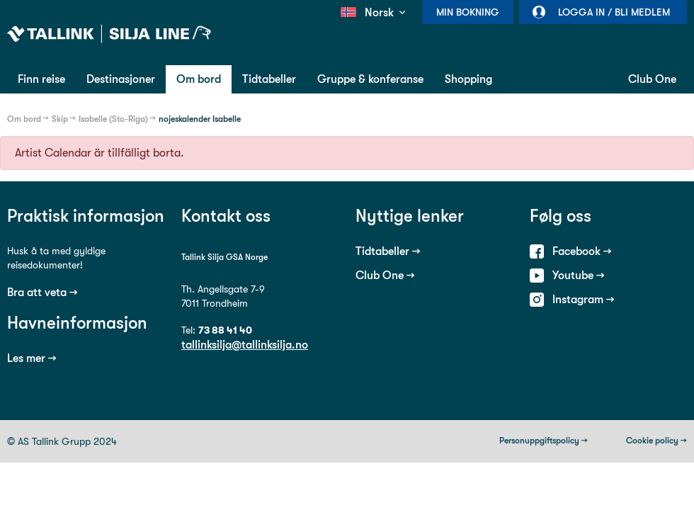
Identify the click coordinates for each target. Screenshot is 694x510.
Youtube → (578, 275)
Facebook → (582, 251)
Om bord (198, 79)
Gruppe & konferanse (370, 79)
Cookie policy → (656, 441)
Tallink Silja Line (109, 34)
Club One (652, 79)
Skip (60, 119)
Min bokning (467, 12)
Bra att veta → (42, 292)
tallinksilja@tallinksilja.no (244, 344)
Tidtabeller (269, 79)
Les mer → (32, 358)
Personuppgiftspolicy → (543, 441)
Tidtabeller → (388, 251)
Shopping (468, 79)
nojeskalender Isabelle (200, 119)
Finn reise (41, 79)
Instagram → (583, 299)
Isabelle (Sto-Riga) (113, 119)
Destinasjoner (120, 79)
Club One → (385, 275)
